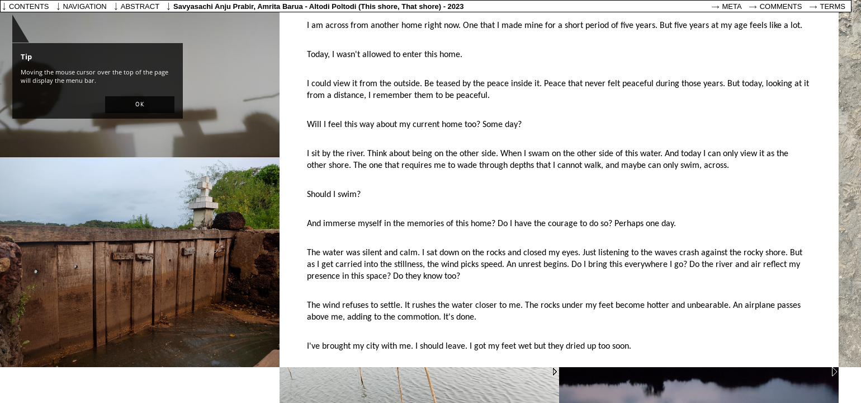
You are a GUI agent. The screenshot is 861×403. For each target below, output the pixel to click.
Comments (781, 6)
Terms (833, 6)
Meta (732, 6)
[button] (139, 104)
